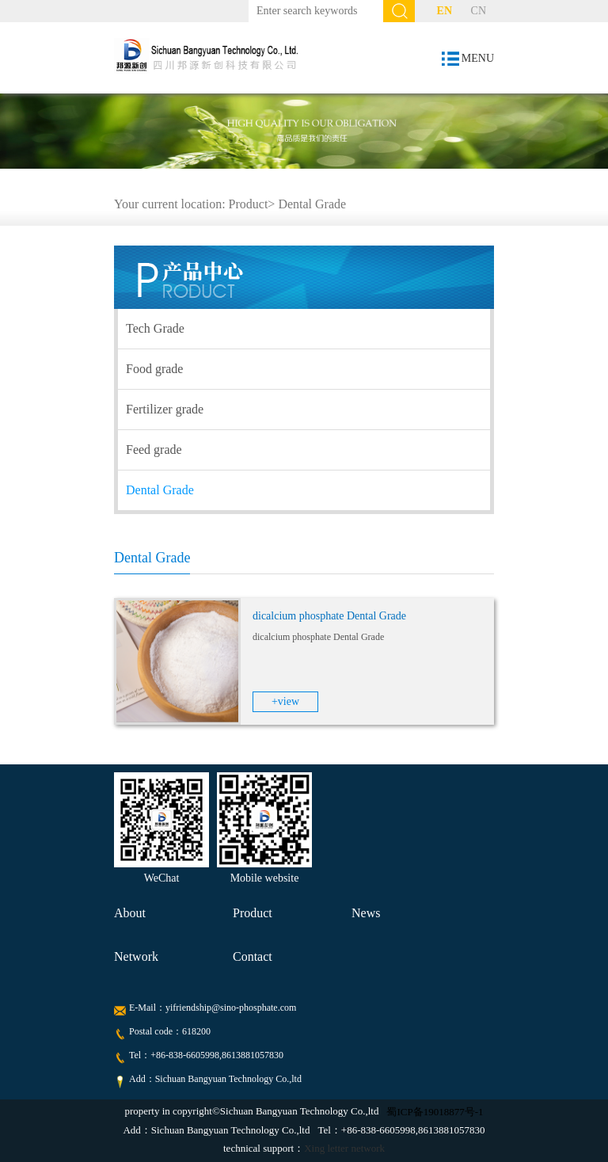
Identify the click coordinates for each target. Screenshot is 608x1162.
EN (444, 11)
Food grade (154, 368)
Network (136, 956)
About (130, 913)
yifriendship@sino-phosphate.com (230, 1007)
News (366, 913)
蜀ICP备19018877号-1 (434, 1112)
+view (285, 701)
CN (478, 11)
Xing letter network (344, 1148)
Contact (252, 956)
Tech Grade (155, 328)
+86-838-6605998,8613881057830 (216, 1055)
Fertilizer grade (164, 409)
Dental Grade (312, 204)
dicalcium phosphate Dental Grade (329, 616)
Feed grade (154, 449)
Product (248, 204)
